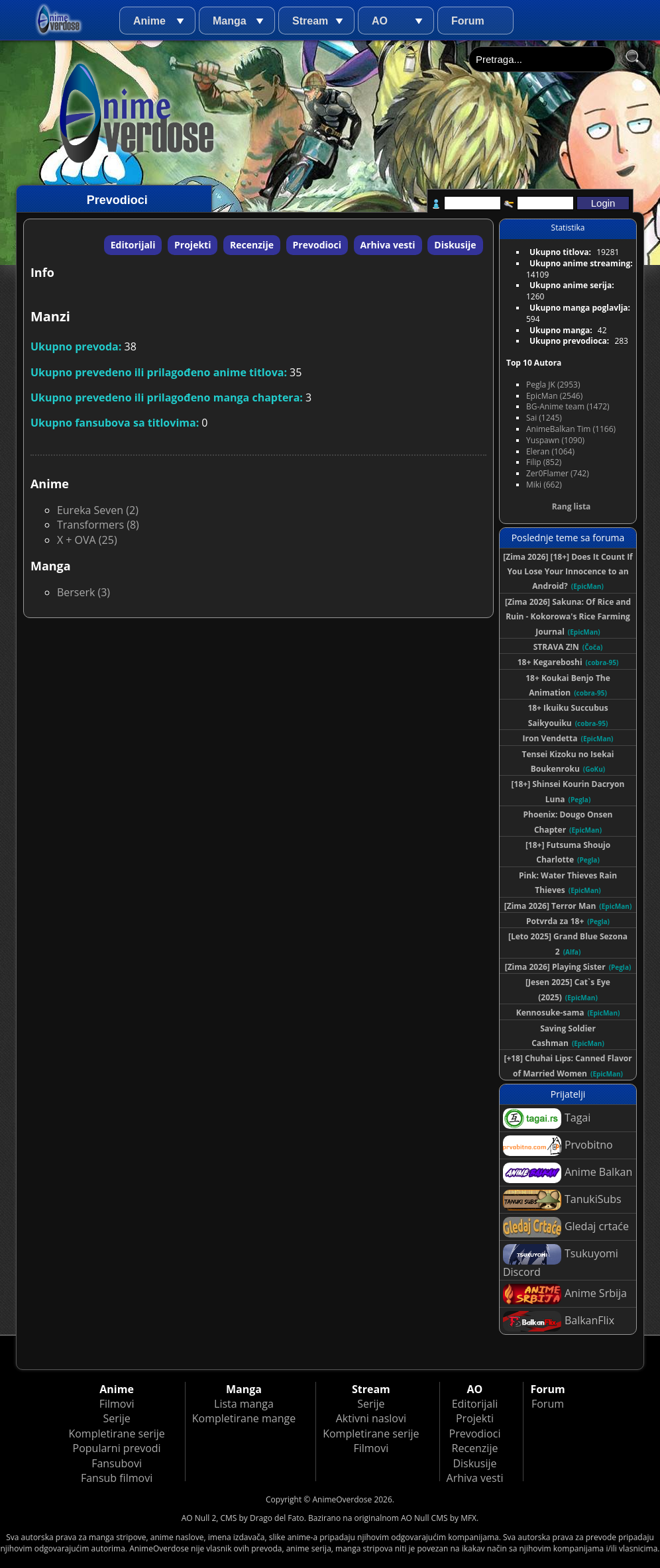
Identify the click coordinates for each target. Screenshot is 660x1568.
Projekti (192, 244)
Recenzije (252, 244)
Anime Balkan (567, 1173)
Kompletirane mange (244, 1418)
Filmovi (117, 1403)
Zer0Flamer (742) (557, 473)
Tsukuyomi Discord (560, 1261)
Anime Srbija (565, 1294)
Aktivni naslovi (371, 1418)
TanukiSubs (562, 1200)
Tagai (546, 1118)
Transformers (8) (98, 524)
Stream (310, 20)
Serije (116, 1418)
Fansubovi (116, 1463)
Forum (467, 20)
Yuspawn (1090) (555, 440)
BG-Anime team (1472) (568, 406)
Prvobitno (558, 1145)
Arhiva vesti (387, 244)
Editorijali (133, 244)
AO (380, 20)
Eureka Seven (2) (97, 510)
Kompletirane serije (116, 1433)
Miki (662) (544, 484)
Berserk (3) (83, 592)
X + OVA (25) (87, 540)
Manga (230, 20)
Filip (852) (543, 462)
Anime (149, 20)
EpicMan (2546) (554, 395)
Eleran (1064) (550, 451)
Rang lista (571, 506)
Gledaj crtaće (566, 1227)
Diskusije (455, 244)
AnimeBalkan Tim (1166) (571, 429)
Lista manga (244, 1403)
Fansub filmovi (116, 1478)
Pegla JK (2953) (553, 384)
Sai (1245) (544, 417)
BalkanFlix (558, 1321)
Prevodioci (317, 244)
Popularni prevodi (117, 1448)
